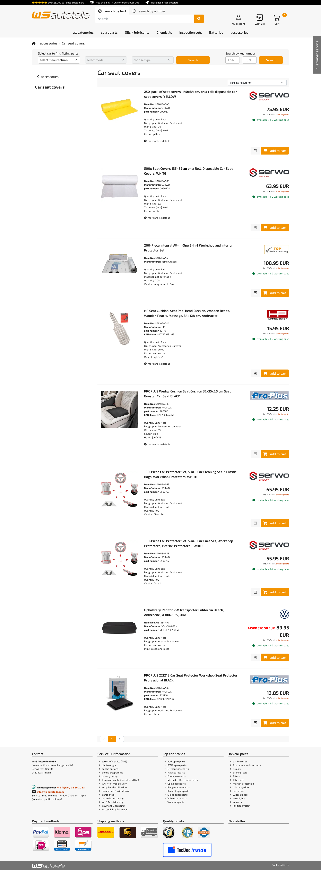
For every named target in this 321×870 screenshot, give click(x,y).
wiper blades (240, 794)
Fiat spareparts (176, 772)
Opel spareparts (176, 783)
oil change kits (241, 787)
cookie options (110, 768)
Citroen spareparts (178, 768)
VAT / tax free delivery (114, 783)
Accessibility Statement (115, 809)
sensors (237, 802)
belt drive (238, 790)
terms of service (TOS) (114, 761)
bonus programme (112, 772)
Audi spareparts (176, 761)
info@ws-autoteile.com (50, 791)
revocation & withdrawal (116, 790)
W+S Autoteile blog (113, 802)
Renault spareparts (178, 790)
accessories (49, 43)
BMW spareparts (176, 765)
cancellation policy (112, 798)
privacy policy (110, 776)
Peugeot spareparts (178, 787)
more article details (157, 140)
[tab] (112, 11)
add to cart (274, 150)
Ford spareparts (176, 776)
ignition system (241, 805)
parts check (108, 794)
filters (236, 776)
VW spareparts (175, 802)
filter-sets (238, 779)
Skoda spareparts (177, 794)
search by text (115, 11)
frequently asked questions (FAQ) (120, 779)
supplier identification (114, 787)
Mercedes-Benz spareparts (182, 779)
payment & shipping (113, 805)
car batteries (240, 761)
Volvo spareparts (177, 798)
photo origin (109, 765)
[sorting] (257, 82)
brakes (237, 768)
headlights (239, 798)
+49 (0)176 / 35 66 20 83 (71, 787)
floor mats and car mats (247, 765)
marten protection (243, 783)
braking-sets (240, 772)
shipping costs (282, 114)
